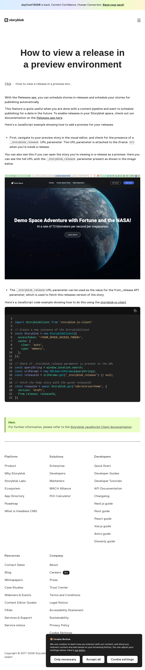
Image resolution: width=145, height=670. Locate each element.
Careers (55, 572)
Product (10, 466)
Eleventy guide (104, 541)
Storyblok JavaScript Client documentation (101, 427)
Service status (15, 625)
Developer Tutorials (108, 481)
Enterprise (57, 466)
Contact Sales (15, 565)
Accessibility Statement (66, 610)
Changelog (102, 496)
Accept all (93, 659)
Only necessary (65, 659)
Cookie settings (122, 659)
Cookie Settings (60, 633)
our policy (80, 650)
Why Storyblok (15, 473)
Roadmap (11, 503)
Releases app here (49, 118)
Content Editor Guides (20, 603)
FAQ (8, 84)
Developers (57, 473)
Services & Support (18, 617)
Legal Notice (58, 602)
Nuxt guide (102, 511)
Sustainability (59, 617)
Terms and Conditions (64, 595)
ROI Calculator (60, 496)
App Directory (14, 496)
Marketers (56, 481)
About (53, 565)
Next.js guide (103, 504)
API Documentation (108, 489)
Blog (8, 572)
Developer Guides (106, 473)
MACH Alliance (60, 488)
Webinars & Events (18, 595)
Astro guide (102, 534)
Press (53, 580)
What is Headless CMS (21, 511)
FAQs (8, 610)
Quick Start (102, 466)
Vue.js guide (102, 526)
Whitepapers (14, 580)
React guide (102, 519)
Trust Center (58, 587)
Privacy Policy (59, 625)
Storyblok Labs (15, 481)
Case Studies (14, 587)
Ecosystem (12, 488)
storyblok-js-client (113, 302)
